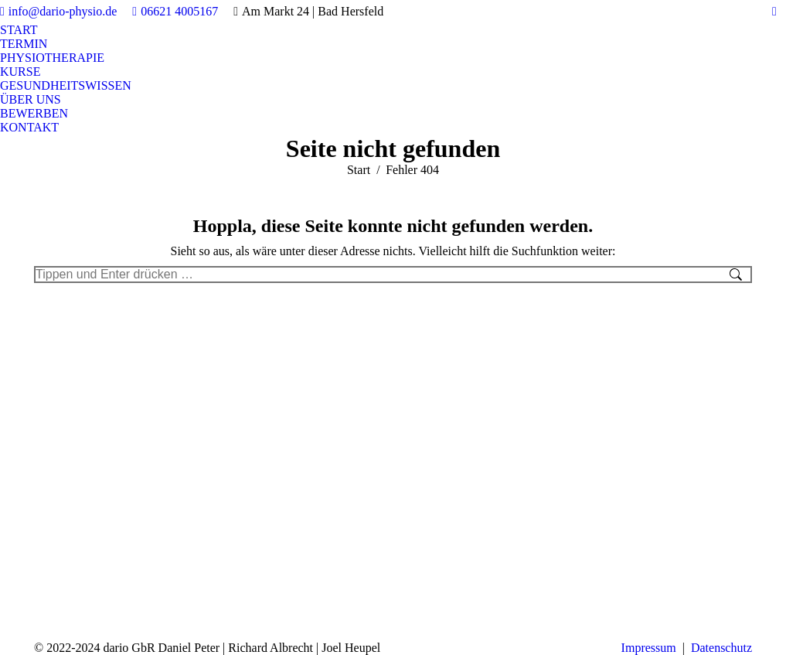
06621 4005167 (175, 12)
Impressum (648, 647)
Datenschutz (721, 647)
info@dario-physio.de (58, 12)
